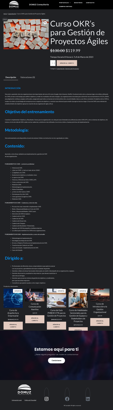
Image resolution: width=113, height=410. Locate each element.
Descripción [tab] (10, 77)
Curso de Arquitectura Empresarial (13, 313)
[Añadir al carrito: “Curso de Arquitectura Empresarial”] (13, 326)
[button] (45, 22)
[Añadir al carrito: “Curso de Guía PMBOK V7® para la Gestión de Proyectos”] (56, 326)
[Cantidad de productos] (53, 63)
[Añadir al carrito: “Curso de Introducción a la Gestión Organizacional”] (99, 322)
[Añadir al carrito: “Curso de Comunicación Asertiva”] (34, 319)
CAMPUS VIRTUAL (65, 6)
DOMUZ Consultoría (39, 4)
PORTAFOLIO (65, 2)
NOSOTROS (78, 3)
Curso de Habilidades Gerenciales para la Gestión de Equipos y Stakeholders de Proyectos (78, 315)
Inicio (5, 14)
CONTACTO (90, 3)
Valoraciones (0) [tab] (27, 77)
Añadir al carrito (67, 63)
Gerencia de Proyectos (72, 68)
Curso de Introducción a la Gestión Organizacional (100, 308)
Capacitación (12, 14)
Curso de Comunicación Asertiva (35, 307)
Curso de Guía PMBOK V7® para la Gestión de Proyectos (56, 313)
